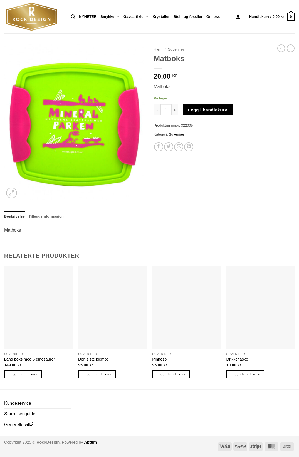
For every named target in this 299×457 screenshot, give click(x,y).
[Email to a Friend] (178, 146)
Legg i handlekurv (207, 110)
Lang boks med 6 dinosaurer (29, 359)
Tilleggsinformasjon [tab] (46, 216)
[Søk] (73, 16)
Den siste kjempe (93, 359)
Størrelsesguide (19, 413)
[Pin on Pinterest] (188, 146)
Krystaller (161, 16)
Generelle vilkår (19, 424)
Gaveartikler (136, 16)
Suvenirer (176, 49)
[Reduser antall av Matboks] (157, 109)
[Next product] (281, 48)
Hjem (158, 49)
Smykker (110, 16)
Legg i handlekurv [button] (23, 374)
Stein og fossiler (188, 16)
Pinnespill (160, 359)
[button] (238, 17)
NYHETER (88, 16)
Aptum (90, 442)
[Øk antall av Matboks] (175, 109)
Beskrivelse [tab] (14, 216)
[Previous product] (291, 48)
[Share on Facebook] (158, 146)
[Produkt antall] (166, 109)
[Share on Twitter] (168, 146)
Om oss (213, 16)
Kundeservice (17, 403)
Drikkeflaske (237, 359)
